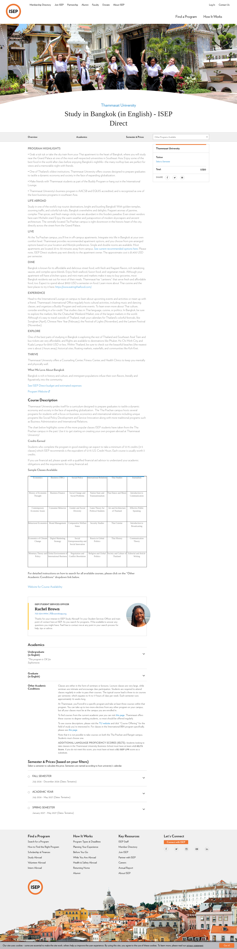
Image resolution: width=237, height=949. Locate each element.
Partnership (72, 4)
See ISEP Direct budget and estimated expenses (55, 385)
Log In (212, 4)
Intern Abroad (35, 867)
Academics (81, 137)
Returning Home (81, 867)
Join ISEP (59, 4)
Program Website (39, 391)
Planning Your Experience (85, 846)
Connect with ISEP (176, 842)
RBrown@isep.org (58, 613)
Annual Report (125, 867)
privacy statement (195, 945)
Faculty (95, 4)
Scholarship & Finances (39, 852)
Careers (122, 862)
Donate (106, 4)
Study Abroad (35, 857)
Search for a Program (38, 841)
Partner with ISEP (127, 857)
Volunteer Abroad (37, 862)
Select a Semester (163, 161)
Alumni (85, 4)
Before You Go (80, 852)
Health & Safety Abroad (85, 862)
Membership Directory (40, 4)
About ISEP (118, 4)
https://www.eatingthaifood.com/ (73, 287)
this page (120, 715)
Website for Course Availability (45, 586)
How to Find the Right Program (43, 846)
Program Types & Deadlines (87, 841)
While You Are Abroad (84, 857)
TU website (104, 723)
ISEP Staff (123, 841)
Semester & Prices (135, 137)
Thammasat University (118, 105)
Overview (32, 137)
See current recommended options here (116, 248)
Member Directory (127, 846)
